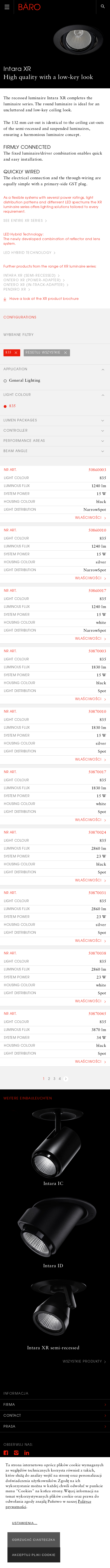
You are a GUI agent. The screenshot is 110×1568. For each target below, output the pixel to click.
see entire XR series (23, 221)
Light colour (17, 395)
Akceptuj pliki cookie (34, 1555)
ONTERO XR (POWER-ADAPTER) (32, 280)
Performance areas (24, 441)
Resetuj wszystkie (44, 352)
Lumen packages (20, 420)
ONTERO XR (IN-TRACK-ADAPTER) (33, 285)
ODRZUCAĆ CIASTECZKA (33, 1540)
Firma (9, 1405)
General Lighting (24, 381)
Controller (15, 431)
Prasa (9, 1427)
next (65, 1079)
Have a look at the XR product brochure (44, 299)
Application (15, 369)
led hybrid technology (27, 253)
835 (8, 352)
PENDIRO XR (14, 289)
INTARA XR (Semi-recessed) (29, 276)
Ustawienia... (24, 1523)
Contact (12, 1416)
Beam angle (15, 451)
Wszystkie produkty (82, 1361)
